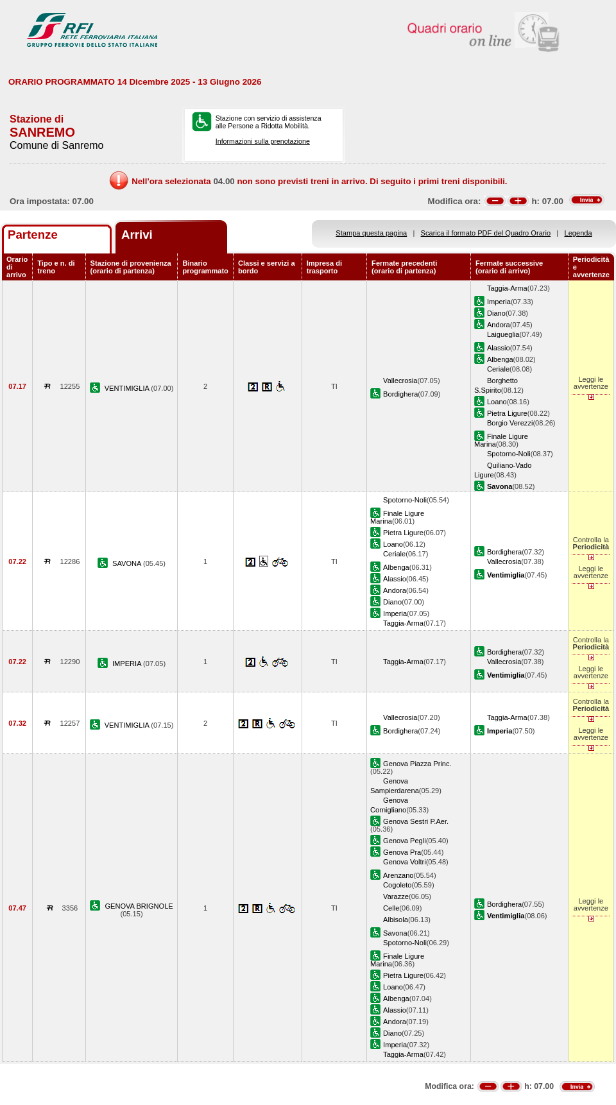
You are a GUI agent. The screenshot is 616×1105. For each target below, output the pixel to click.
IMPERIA (127, 663)
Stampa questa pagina (371, 233)
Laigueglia (503, 334)
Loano (497, 402)
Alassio (498, 348)
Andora (498, 325)
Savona (395, 933)
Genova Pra (402, 852)
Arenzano (398, 875)
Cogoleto (397, 885)
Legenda (578, 233)
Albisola (395, 919)
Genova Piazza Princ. (417, 763)
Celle (391, 908)
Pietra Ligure (507, 413)
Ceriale (498, 369)
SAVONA (127, 563)
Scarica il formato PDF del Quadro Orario (486, 233)
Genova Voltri (404, 862)
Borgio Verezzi (510, 423)
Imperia (499, 301)
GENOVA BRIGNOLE (139, 906)
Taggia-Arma (507, 288)
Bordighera (400, 394)
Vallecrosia (400, 380)
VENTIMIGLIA (128, 388)
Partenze (33, 234)
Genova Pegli (404, 840)
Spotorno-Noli (509, 454)
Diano (496, 313)
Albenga (500, 359)
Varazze (396, 896)
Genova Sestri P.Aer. (416, 821)
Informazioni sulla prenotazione (263, 141)
